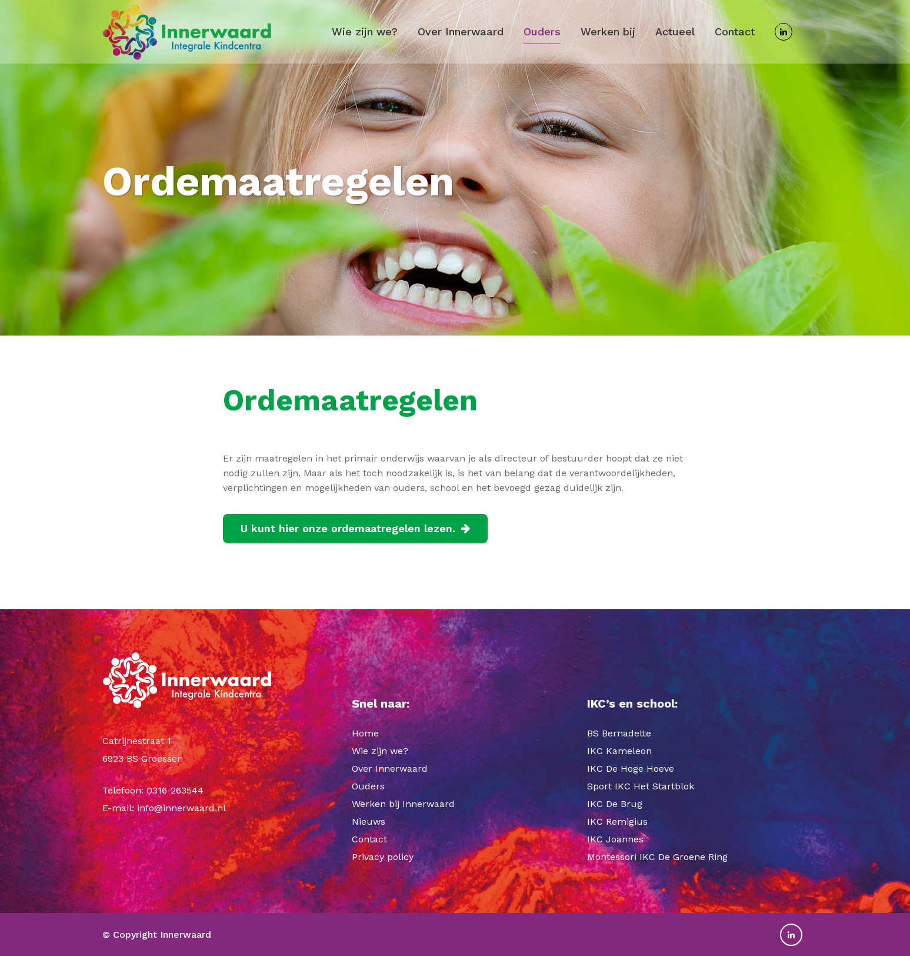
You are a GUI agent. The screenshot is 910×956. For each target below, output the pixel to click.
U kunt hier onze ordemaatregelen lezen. (355, 528)
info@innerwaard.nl (181, 808)
